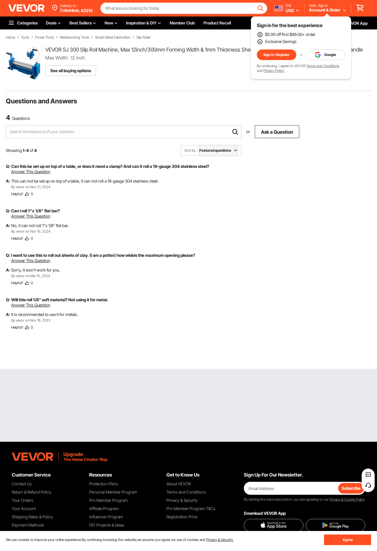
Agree (348, 539)
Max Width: (57, 58)
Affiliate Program (104, 508)
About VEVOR (178, 483)
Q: (8, 166)
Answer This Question (30, 171)
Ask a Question (277, 132)
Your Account (24, 508)
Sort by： (191, 150)
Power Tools (44, 37)
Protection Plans (103, 483)
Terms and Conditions (322, 66)
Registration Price (181, 516)
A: (8, 180)
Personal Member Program (113, 491)
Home (10, 37)
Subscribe (351, 488)
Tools (25, 37)
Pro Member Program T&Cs (191, 508)
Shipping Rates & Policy (32, 516)
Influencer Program (106, 516)
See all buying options (70, 70)
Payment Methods (28, 524)
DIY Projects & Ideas (106, 524)
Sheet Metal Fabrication (112, 37)
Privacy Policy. (274, 70)
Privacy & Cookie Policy (347, 499)
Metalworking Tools (74, 37)
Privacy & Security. (220, 539)
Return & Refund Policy (31, 491)
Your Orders (22, 500)
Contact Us (22, 483)
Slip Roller (143, 37)
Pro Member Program (108, 500)
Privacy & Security (182, 500)
